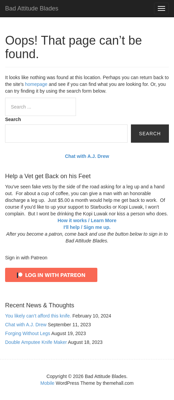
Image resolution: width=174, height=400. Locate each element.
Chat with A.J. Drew (25, 324)
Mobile (47, 383)
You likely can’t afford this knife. (38, 316)
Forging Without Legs (27, 333)
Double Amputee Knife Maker (36, 342)
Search (13, 119)
